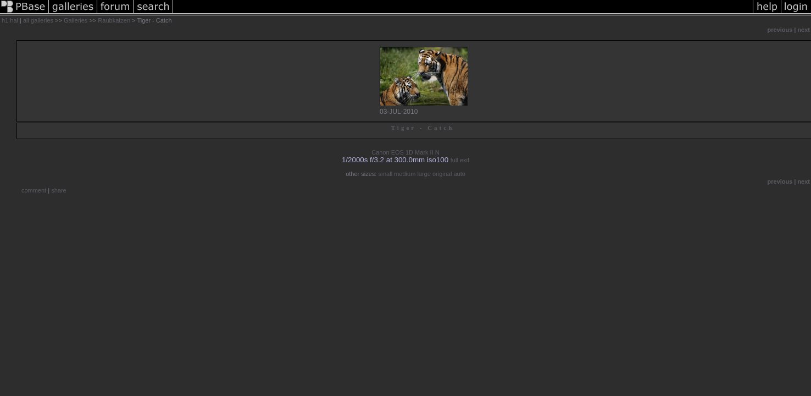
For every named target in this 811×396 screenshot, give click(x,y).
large (423, 173)
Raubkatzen (114, 20)
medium (404, 173)
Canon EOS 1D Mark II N (405, 152)
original (442, 173)
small (385, 173)
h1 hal (10, 20)
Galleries (75, 20)
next (803, 29)
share (58, 190)
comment (33, 190)
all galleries (38, 20)
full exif (460, 160)
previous (780, 29)
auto (459, 173)
